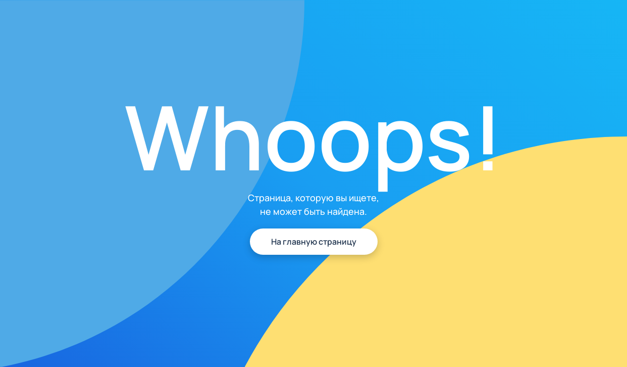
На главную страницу (313, 241)
